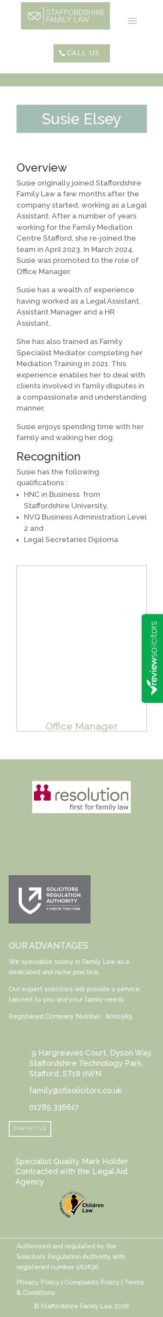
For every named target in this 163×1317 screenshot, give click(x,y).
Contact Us (30, 1128)
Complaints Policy (91, 1282)
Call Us (83, 53)
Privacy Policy (38, 1282)
